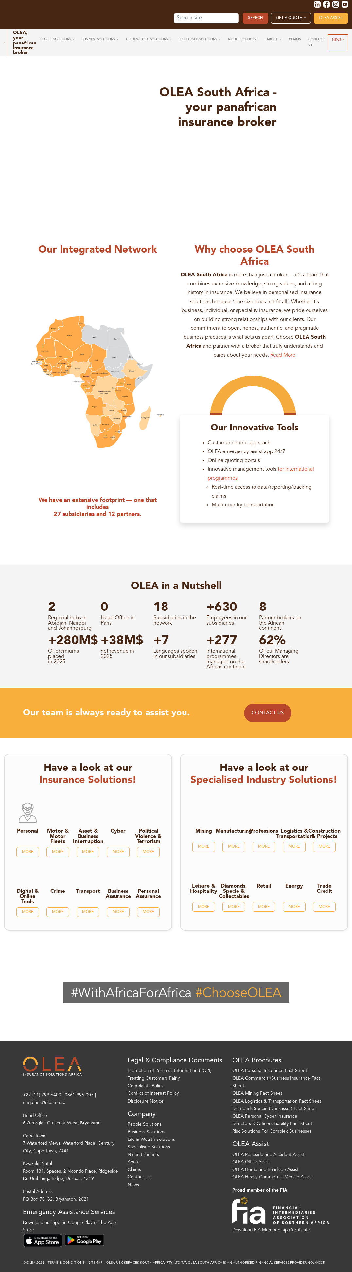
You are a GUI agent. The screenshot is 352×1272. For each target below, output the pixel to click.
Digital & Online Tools (28, 897)
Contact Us (268, 713)
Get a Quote (289, 18)
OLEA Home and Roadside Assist (265, 1170)
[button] (57, 39)
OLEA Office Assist (251, 1162)
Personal (27, 831)
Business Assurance (118, 894)
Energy (294, 886)
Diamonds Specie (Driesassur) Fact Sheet (274, 1109)
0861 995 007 (79, 1095)
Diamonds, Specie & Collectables (234, 891)
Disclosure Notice (146, 1101)
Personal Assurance (148, 894)
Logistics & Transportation (294, 834)
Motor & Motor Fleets (58, 836)
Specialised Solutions (149, 1147)
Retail (264, 886)
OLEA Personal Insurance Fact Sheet (269, 1071)
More (27, 852)
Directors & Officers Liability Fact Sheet (272, 1124)
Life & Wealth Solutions (151, 1140)
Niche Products (143, 1155)
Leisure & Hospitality (203, 889)
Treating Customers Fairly (154, 1078)
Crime (57, 891)
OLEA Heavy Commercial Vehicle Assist (272, 1177)
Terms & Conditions (66, 1263)
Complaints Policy (146, 1086)
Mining (203, 831)
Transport (88, 891)
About (134, 1162)
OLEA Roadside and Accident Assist (268, 1155)
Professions (264, 831)
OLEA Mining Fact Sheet (257, 1093)
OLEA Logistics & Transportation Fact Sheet (276, 1101)
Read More (282, 355)
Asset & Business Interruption (88, 836)
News (133, 1185)
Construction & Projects (324, 834)
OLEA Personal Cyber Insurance (264, 1116)
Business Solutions (146, 1132)
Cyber (118, 831)
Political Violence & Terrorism (148, 836)
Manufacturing (234, 831)
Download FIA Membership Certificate (271, 1230)
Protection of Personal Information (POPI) (170, 1071)
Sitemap (95, 1263)
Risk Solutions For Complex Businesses (271, 1131)
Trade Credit (324, 889)
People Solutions (145, 1124)
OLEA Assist (331, 18)
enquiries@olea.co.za (44, 1103)
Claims (134, 1170)
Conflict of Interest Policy (153, 1093)
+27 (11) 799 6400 (42, 1095)
